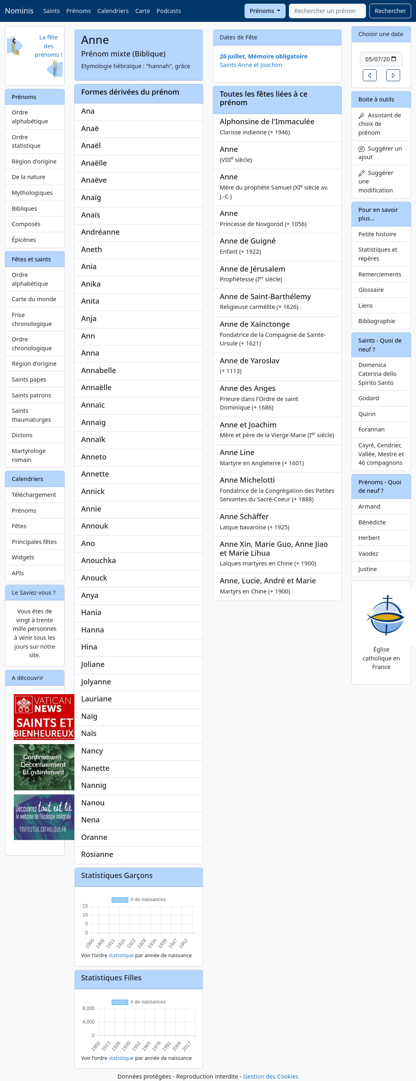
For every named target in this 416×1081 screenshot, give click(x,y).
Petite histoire (377, 234)
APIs (18, 573)
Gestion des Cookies (270, 1076)
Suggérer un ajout (380, 153)
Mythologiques (32, 192)
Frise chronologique (32, 319)
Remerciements (379, 274)
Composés (26, 224)
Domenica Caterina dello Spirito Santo (377, 373)
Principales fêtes (34, 542)
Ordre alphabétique (30, 116)
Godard (368, 398)
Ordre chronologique (32, 343)
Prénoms (78, 11)
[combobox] (327, 11)
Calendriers (113, 11)
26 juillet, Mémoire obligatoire (264, 56)
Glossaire (371, 289)
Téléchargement (34, 494)
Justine (367, 569)
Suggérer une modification (375, 181)
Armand (369, 506)
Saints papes (29, 379)
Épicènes (24, 240)
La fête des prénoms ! (48, 45)
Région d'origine (34, 161)
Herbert (369, 538)
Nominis (19, 10)
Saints (51, 11)
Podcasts (168, 11)
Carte (142, 11)
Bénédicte (372, 522)
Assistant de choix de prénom (379, 123)
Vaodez (368, 553)
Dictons (22, 435)
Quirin (366, 414)
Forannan (371, 429)
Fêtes (19, 526)
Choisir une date (380, 34)
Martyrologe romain (29, 455)
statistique (121, 955)
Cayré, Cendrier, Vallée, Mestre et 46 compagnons (381, 453)
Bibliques (24, 208)
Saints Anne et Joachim (251, 65)
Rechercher (390, 11)
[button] (370, 75)
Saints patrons (31, 395)
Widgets (23, 557)
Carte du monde (34, 299)
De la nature (29, 177)
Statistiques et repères (377, 254)
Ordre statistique (26, 141)
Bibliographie (376, 321)
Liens (365, 305)
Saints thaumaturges (31, 415)
